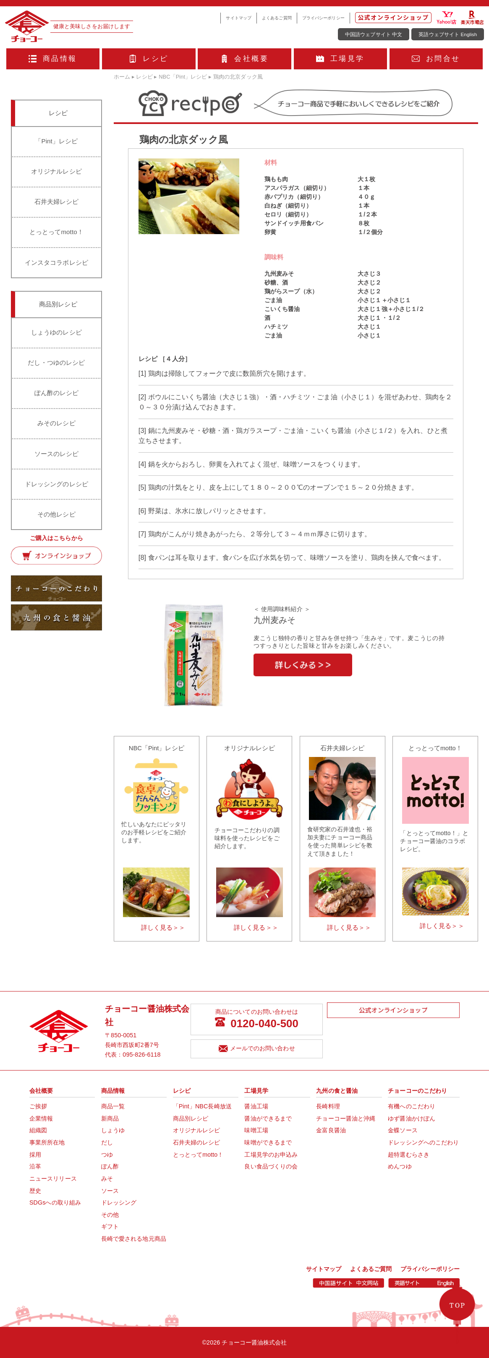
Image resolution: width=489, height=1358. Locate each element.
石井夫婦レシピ (56, 201)
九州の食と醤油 (337, 1090)
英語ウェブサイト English (447, 34)
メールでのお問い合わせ (257, 1049)
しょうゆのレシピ (56, 332)
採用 (35, 1154)
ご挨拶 (38, 1106)
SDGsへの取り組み (55, 1202)
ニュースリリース (53, 1178)
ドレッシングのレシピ (56, 484)
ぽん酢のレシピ (56, 392)
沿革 (35, 1166)
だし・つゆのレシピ (56, 362)
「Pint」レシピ (56, 141)
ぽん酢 (110, 1166)
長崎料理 (328, 1106)
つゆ (107, 1154)
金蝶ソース (403, 1130)
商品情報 (53, 58)
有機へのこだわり (411, 1106)
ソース (110, 1190)
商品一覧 (113, 1106)
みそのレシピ (56, 423)
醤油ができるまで (268, 1118)
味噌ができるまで (268, 1142)
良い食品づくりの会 (271, 1166)
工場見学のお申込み (271, 1154)
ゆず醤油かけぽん (411, 1118)
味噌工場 (256, 1130)
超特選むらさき (408, 1154)
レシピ (149, 58)
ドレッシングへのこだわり (423, 1142)
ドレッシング (119, 1202)
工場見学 (340, 58)
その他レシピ (56, 514)
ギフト (110, 1226)
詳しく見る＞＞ (163, 927)
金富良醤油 (331, 1130)
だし (107, 1142)
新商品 (110, 1118)
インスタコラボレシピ (56, 262)
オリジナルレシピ (56, 171)
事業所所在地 (47, 1142)
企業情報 (41, 1118)
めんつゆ (399, 1166)
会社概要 (244, 58)
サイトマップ (238, 18)
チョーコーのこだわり (417, 1090)
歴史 (35, 1190)
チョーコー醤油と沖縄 (345, 1118)
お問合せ (436, 58)
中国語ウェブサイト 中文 (373, 34)
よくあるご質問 (277, 18)
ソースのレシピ (56, 453)
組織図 (38, 1130)
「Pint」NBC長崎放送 (202, 1106)
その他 (110, 1214)
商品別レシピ (191, 1118)
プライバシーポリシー (323, 18)
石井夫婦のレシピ (196, 1142)
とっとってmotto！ (56, 231)
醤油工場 (256, 1106)
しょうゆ (113, 1130)
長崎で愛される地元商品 (133, 1238)
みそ (107, 1178)
